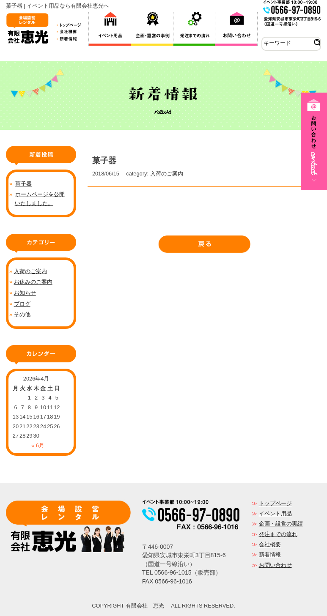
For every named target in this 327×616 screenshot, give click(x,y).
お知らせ (25, 293)
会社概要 (270, 544)
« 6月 (37, 445)
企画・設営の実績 (281, 523)
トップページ (275, 503)
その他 (22, 314)
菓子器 (23, 184)
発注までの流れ (278, 534)
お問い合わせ (275, 565)
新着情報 (270, 554)
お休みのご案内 (33, 282)
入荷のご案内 (166, 173)
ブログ (22, 304)
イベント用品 (275, 513)
